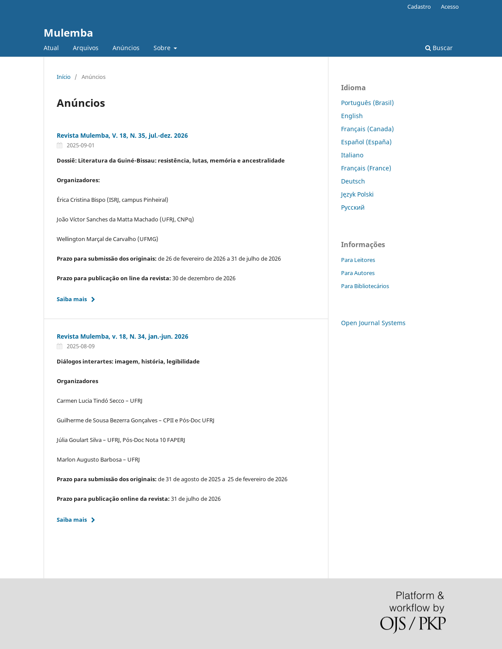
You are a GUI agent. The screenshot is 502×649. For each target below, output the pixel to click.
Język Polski (357, 194)
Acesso (450, 6)
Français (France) (366, 168)
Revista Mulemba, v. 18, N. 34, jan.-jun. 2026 (122, 336)
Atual (51, 48)
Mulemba (68, 32)
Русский (353, 207)
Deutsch (353, 181)
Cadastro (419, 6)
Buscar (439, 48)
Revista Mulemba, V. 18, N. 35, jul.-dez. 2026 (122, 135)
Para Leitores (358, 260)
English (352, 116)
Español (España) (366, 142)
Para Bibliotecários (365, 286)
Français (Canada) (367, 129)
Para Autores (358, 273)
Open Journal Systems (373, 323)
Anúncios (126, 48)
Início (64, 77)
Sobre (163, 48)
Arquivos (86, 48)
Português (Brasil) (367, 103)
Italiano (352, 155)
